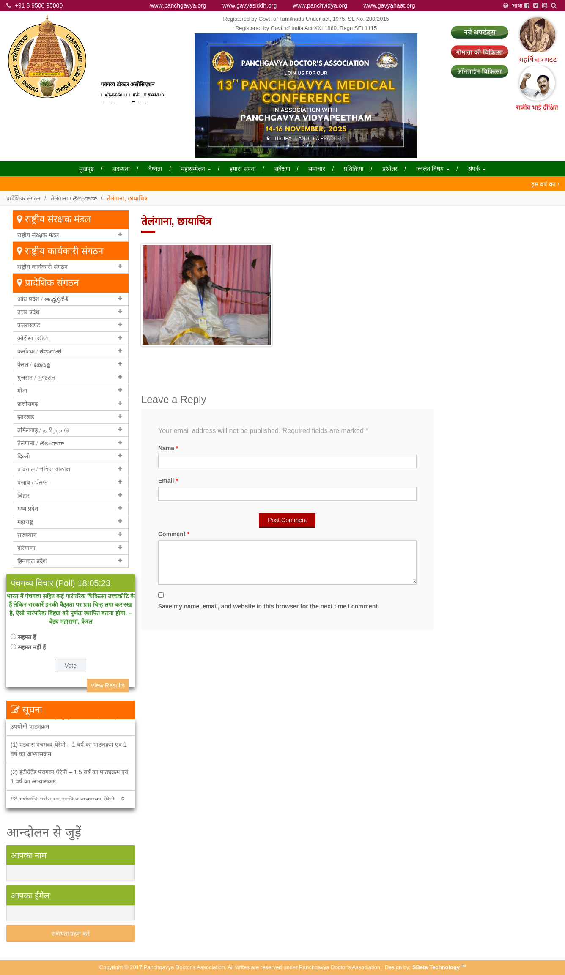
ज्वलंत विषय (433, 168)
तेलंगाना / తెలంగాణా (74, 198)
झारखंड (25, 417)
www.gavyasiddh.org (249, 5)
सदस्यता (121, 168)
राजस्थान (27, 535)
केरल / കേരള (33, 364)
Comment (173, 534)
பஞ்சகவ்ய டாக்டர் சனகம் (132, 99)
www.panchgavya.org (178, 5)
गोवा (22, 391)
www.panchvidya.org (320, 5)
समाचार (316, 168)
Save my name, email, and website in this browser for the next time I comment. (268, 606)
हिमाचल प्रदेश (32, 561)
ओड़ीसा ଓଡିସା (33, 338)
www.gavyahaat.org (389, 5)
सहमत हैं (27, 637)
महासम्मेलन (196, 168)
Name (168, 448)
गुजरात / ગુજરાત (36, 378)
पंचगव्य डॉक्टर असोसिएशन (127, 89)
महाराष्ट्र (25, 522)
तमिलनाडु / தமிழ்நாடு (43, 430)
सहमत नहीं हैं (32, 647)
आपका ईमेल (30, 895)
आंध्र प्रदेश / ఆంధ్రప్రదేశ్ (42, 299)
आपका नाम (29, 855)
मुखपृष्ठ (86, 168)
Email (168, 480)
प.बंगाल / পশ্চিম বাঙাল (43, 469)
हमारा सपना (243, 168)
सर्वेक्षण (282, 168)
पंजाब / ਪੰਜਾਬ (32, 482)
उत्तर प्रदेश (28, 312)
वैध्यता (155, 168)
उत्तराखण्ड (28, 325)
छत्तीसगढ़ (27, 404)
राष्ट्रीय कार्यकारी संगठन (42, 267)
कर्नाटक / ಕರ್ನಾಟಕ (39, 351)
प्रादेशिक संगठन (23, 198)
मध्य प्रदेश (27, 509)
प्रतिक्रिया (354, 168)
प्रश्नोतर (390, 168)
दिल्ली (23, 456)
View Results (108, 685)
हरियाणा (26, 548)
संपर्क (477, 168)
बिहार (23, 495)
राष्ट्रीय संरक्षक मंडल (38, 235)
